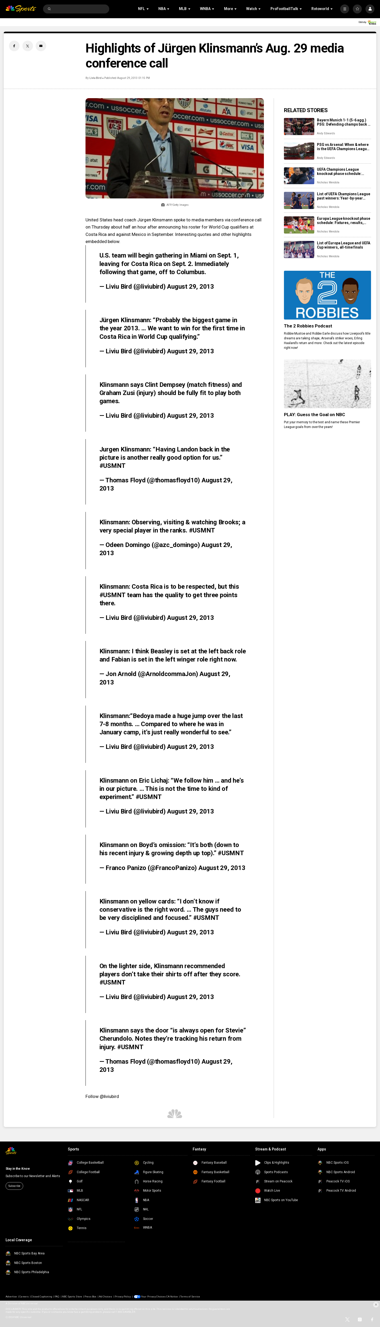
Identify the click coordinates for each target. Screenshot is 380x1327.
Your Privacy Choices (153, 1296)
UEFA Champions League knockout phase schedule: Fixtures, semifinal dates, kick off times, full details (342, 171)
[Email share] (41, 46)
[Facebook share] (14, 46)
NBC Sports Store (72, 1296)
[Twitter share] (27, 46)
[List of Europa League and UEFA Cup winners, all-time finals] (299, 249)
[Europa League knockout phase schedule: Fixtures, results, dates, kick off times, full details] (299, 225)
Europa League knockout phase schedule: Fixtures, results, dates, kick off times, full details (343, 220)
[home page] (21, 9)
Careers (23, 1296)
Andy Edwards (326, 133)
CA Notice (172, 1296)
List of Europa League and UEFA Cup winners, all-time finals (343, 245)
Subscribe (14, 1186)
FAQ (57, 1296)
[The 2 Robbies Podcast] (327, 295)
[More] (344, 8)
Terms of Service (190, 1296)
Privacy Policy (123, 1296)
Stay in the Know (18, 1169)
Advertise (11, 1296)
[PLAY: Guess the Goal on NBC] (327, 383)
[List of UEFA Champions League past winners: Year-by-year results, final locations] (299, 200)
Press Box (90, 1296)
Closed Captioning (41, 1296)
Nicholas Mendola (328, 182)
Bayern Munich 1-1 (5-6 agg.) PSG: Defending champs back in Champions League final (344, 122)
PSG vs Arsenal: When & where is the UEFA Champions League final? (343, 146)
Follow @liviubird (102, 1096)
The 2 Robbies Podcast (308, 326)
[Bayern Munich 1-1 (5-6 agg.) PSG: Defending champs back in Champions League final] (299, 126)
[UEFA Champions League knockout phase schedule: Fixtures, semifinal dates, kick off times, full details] (299, 175)
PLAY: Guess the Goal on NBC (314, 414)
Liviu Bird (95, 78)
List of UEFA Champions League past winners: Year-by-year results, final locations (343, 196)
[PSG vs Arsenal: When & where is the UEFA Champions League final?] (299, 151)
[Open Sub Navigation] (148, 9)
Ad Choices (105, 1296)
